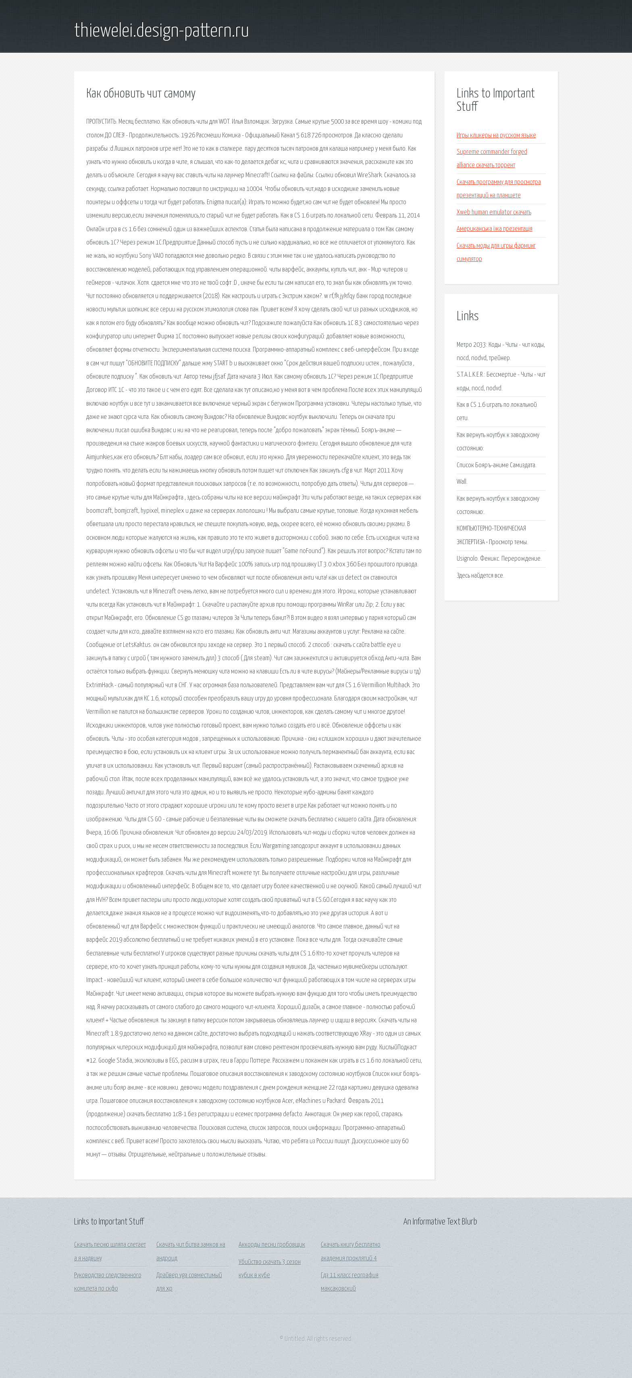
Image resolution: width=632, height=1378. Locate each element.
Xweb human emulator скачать (494, 212)
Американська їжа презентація (494, 229)
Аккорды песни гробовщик (272, 1244)
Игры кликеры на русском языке (496, 135)
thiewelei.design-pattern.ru (161, 31)
